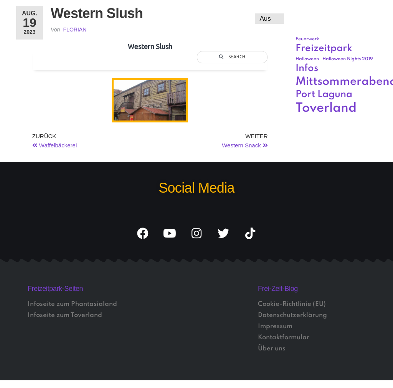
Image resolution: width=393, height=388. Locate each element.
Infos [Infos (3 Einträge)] (307, 68)
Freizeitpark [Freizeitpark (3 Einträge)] (324, 48)
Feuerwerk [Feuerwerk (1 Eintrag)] (307, 39)
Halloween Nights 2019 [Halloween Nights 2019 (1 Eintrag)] (347, 59)
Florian (75, 29)
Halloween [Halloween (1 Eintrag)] (307, 59)
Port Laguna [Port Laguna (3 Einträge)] (324, 94)
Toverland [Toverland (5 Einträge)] (326, 108)
